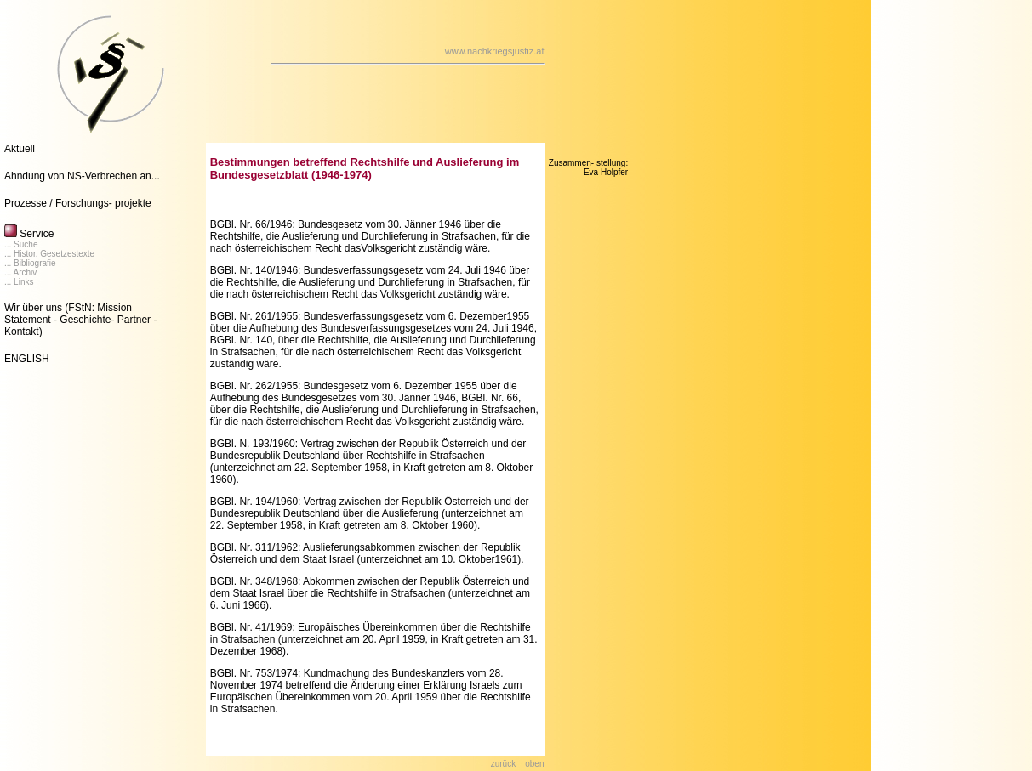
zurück (503, 763)
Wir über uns (33, 308)
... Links (18, 281)
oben (534, 763)
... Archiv (20, 272)
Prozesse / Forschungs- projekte (77, 203)
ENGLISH (26, 359)
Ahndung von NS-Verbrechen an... (82, 176)
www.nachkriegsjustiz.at (495, 51)
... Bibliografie (30, 263)
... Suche (20, 244)
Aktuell (19, 149)
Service (29, 234)
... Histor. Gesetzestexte (49, 253)
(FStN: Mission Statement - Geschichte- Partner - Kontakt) (80, 319)
